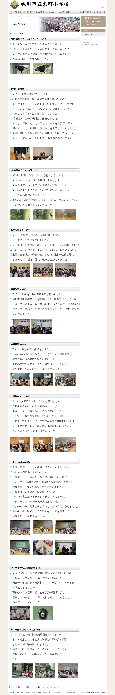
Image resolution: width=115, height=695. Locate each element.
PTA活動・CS (69, 12)
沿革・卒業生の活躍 (36, 12)
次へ (55, 687)
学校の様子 (60, 12)
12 (51, 687)
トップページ (13, 33)
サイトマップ (102, 7)
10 (43, 687)
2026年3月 (88, 34)
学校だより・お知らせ (50, 12)
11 (47, 687)
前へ (12, 687)
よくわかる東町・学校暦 (82, 12)
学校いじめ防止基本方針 (97, 12)
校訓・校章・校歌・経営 (21, 12)
